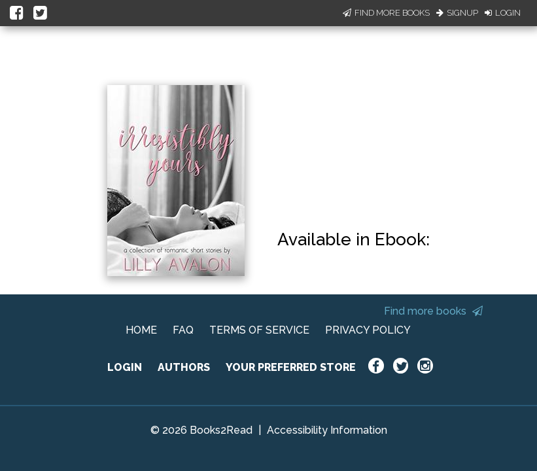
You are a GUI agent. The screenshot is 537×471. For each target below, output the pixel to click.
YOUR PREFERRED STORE (291, 367)
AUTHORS (184, 367)
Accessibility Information (327, 430)
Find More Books (386, 13)
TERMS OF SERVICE (259, 330)
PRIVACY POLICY (368, 330)
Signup (457, 13)
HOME (141, 330)
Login (503, 13)
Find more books (433, 311)
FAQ (183, 330)
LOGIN (124, 367)
